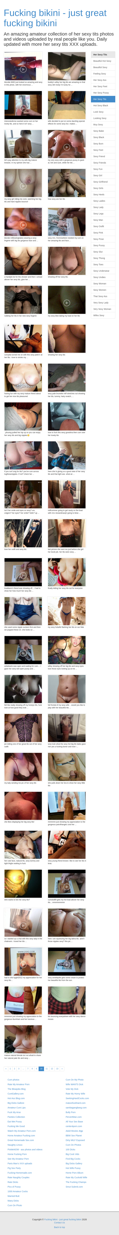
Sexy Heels (98, 194)
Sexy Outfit (98, 226)
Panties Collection (16, 1117)
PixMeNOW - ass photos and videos (25, 1149)
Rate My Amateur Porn (19, 1084)
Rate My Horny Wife (75, 1093)
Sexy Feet (98, 150)
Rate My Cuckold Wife (76, 1177)
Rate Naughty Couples (18, 1177)
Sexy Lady (98, 207)
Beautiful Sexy (100, 67)
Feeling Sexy (99, 73)
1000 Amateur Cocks (18, 1191)
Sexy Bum (98, 143)
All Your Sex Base (74, 1121)
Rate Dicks (13, 1182)
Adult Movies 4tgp (74, 1131)
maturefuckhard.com (76, 1103)
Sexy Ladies (99, 201)
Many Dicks (13, 1200)
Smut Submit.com (74, 1187)
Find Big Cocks (73, 1159)
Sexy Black (98, 137)
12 (52, 1069)
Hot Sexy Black (100, 105)
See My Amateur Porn (18, 1159)
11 (47, 1069)
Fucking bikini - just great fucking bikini (55, 18)
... (23, 1069)
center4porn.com (74, 1126)
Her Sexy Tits (99, 99)
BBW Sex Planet (74, 1135)
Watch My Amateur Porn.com (22, 1131)
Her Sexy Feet (100, 86)
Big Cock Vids (72, 1154)
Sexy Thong (99, 258)
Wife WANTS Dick (74, 1084)
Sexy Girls (98, 188)
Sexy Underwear (101, 271)
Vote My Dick (72, 1089)
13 (57, 1069)
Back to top (59, 1227)
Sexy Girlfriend (100, 182)
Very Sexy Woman (102, 309)
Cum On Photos (73, 1145)
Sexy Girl (97, 175)
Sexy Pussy (99, 245)
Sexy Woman (99, 283)
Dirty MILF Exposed (75, 1140)
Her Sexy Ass (99, 80)
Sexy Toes (98, 264)
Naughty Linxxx (15, 1145)
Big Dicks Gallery (74, 1163)
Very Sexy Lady (100, 302)
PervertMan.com (74, 1117)
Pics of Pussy (14, 1187)
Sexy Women (99, 290)
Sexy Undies (99, 277)
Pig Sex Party (14, 1168)
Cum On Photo (15, 1205)
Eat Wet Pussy (15, 1121)
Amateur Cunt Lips (17, 1107)
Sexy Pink (98, 232)
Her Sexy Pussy (101, 93)
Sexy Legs (98, 213)
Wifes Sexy (98, 315)
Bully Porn (71, 1112)
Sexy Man (98, 220)
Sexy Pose (98, 239)
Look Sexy (98, 112)
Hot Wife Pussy (73, 1168)
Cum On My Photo (75, 1079)
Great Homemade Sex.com (21, 1140)
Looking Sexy (99, 118)
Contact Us (59, 1222)
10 (41, 1069)
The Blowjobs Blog (17, 1089)
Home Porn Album (74, 1173)
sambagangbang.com (76, 1107)
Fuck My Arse (14, 1112)
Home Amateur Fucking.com (21, 1135)
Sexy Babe (98, 131)
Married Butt (13, 1196)
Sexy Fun (98, 169)
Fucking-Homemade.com (20, 1173)
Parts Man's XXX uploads (20, 1163)
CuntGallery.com (16, 1093)
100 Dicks (70, 1149)
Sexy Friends (99, 162)
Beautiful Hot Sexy (102, 61)
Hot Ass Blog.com (16, 1098)
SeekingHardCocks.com (77, 1098)
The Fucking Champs (76, 1182)
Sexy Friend (99, 156)
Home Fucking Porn (17, 1154)
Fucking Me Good (16, 1126)
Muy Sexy (98, 124)
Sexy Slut (98, 252)
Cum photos (13, 1079)
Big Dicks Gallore (16, 1103)
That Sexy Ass (100, 296)
